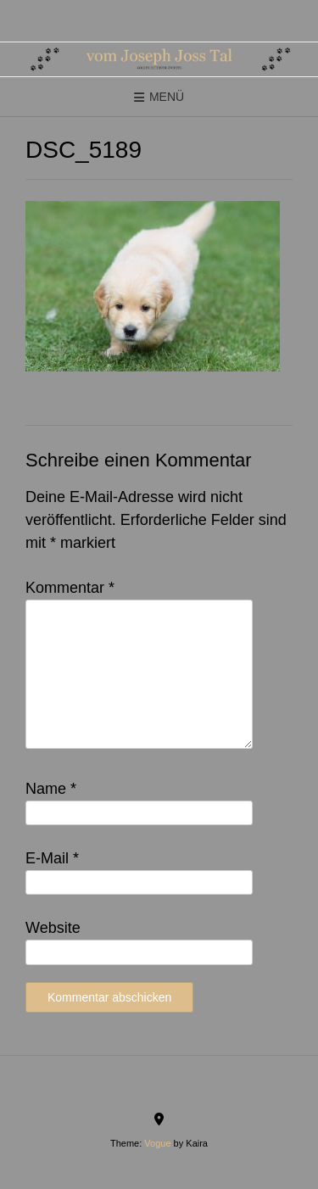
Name (50, 788)
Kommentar (69, 587)
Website (53, 927)
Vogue (157, 1143)
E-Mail (52, 858)
